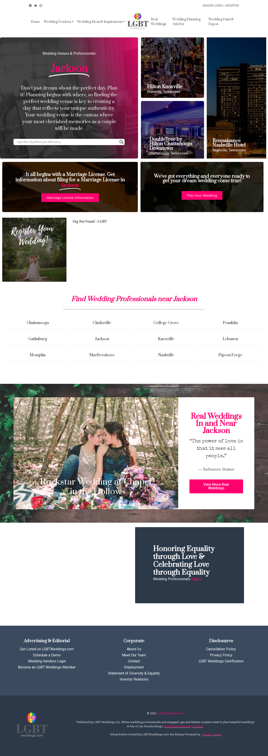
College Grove (166, 322)
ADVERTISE (232, 5)
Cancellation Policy (221, 649)
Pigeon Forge (230, 355)
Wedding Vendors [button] (57, 22)
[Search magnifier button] (121, 142)
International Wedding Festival (183, 726)
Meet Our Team (134, 655)
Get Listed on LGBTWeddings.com (47, 649)
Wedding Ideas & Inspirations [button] (99, 22)
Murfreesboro (101, 355)
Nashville (166, 355)
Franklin (230, 322)
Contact (134, 661)
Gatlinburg (37, 339)
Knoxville (166, 339)
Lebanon (230, 339)
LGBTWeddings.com (170, 713)
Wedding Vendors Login (47, 661)
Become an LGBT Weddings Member (47, 667)
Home (35, 22)
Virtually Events (212, 734)
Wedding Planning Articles (186, 21)
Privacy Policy (221, 655)
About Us (134, 649)
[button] (70, 197)
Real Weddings (158, 21)
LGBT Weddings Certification (221, 661)
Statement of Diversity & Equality (134, 673)
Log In (196, 579)
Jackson (102, 339)
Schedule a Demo (47, 655)
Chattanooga (38, 322)
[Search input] (67, 142)
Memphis (38, 355)
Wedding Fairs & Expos (221, 21)
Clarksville (102, 322)
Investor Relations (134, 679)
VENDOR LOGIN (212, 5)
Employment (134, 667)
